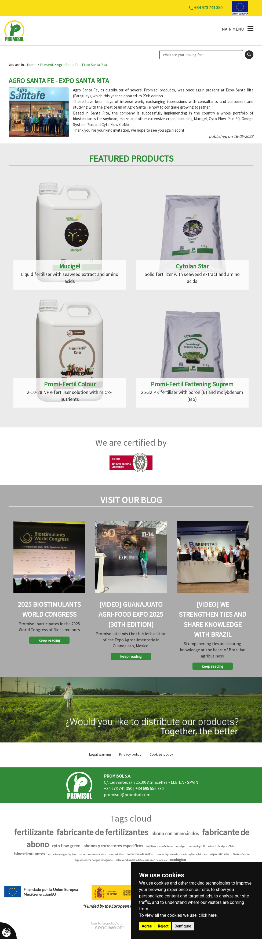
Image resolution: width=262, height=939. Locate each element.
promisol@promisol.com (127, 794)
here (212, 915)
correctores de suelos (139, 854)
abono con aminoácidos (175, 834)
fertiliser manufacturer (159, 846)
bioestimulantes (29, 854)
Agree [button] (147, 926)
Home (32, 64)
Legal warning (100, 754)
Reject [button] (163, 926)
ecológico (178, 859)
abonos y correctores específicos (113, 845)
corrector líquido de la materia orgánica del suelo (181, 854)
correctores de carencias (92, 854)
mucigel (180, 846)
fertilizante (33, 832)
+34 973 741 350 (118, 788)
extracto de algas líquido (62, 854)
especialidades (219, 854)
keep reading (49, 640)
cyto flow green (66, 845)
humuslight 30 (196, 846)
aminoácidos (116, 854)
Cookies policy (161, 754)
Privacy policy (130, 754)
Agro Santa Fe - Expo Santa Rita (82, 64)
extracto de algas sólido (221, 846)
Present (46, 64)
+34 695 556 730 (149, 788)
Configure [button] (182, 926)
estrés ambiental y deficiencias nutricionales (141, 860)
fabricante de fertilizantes (102, 832)
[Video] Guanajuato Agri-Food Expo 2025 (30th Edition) (131, 614)
